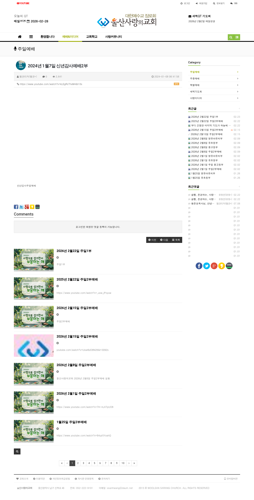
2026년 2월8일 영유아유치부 (205, 138)
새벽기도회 (196, 91)
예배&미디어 (70, 36)
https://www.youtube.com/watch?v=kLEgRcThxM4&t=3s (98, 84)
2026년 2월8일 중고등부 (203, 147)
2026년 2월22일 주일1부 (203, 116)
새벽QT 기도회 (200, 16)
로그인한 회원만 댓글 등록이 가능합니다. (98, 226)
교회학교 (91, 36)
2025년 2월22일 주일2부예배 (205, 121)
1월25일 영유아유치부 (201, 173)
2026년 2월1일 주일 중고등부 (205, 164)
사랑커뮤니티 (113, 36)
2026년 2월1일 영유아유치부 (205, 155)
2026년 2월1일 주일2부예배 (205, 169)
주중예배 (195, 78)
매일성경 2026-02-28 (31, 21)
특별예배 (195, 85)
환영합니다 (47, 36)
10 (123, 463)
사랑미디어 (196, 98)
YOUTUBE (23, 3)
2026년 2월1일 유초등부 (203, 160)
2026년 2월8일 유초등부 (203, 142)
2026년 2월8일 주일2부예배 (205, 151)
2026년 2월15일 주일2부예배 (205, 129)
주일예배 (195, 71)
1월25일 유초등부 (199, 177)
